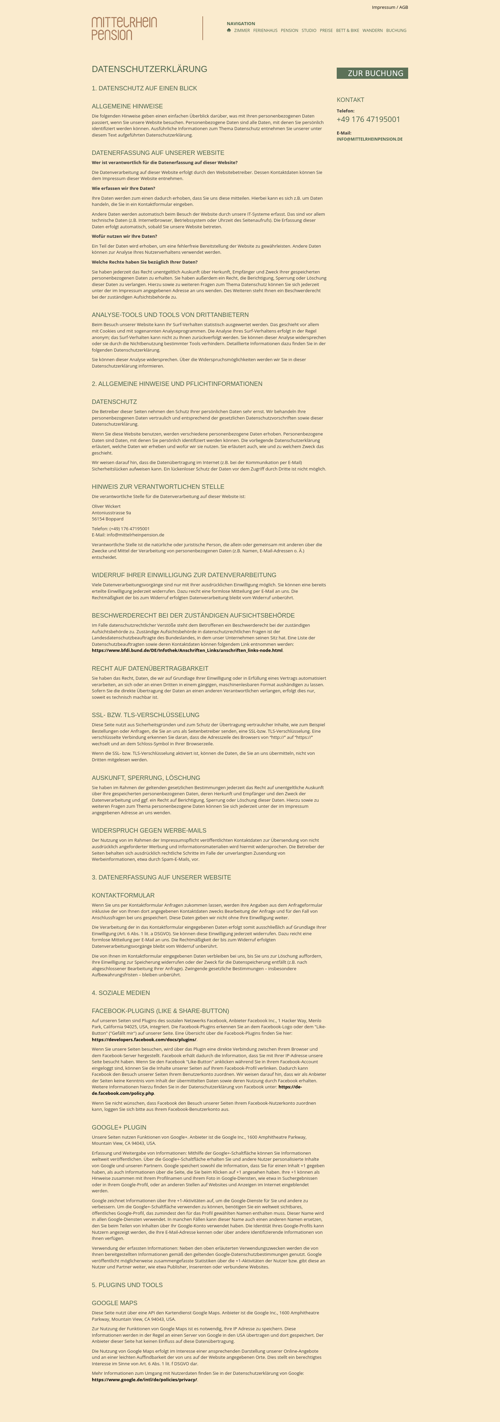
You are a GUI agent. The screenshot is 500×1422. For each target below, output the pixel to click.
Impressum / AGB (390, 7)
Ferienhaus (265, 31)
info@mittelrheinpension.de (370, 139)
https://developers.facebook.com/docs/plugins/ (144, 1039)
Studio (309, 31)
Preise (326, 31)
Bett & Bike (347, 31)
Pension (289, 31)
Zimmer (242, 31)
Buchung (396, 31)
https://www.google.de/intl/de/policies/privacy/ (144, 1379)
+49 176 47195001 (369, 119)
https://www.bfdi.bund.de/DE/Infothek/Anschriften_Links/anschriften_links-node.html (187, 650)
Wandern (373, 31)
